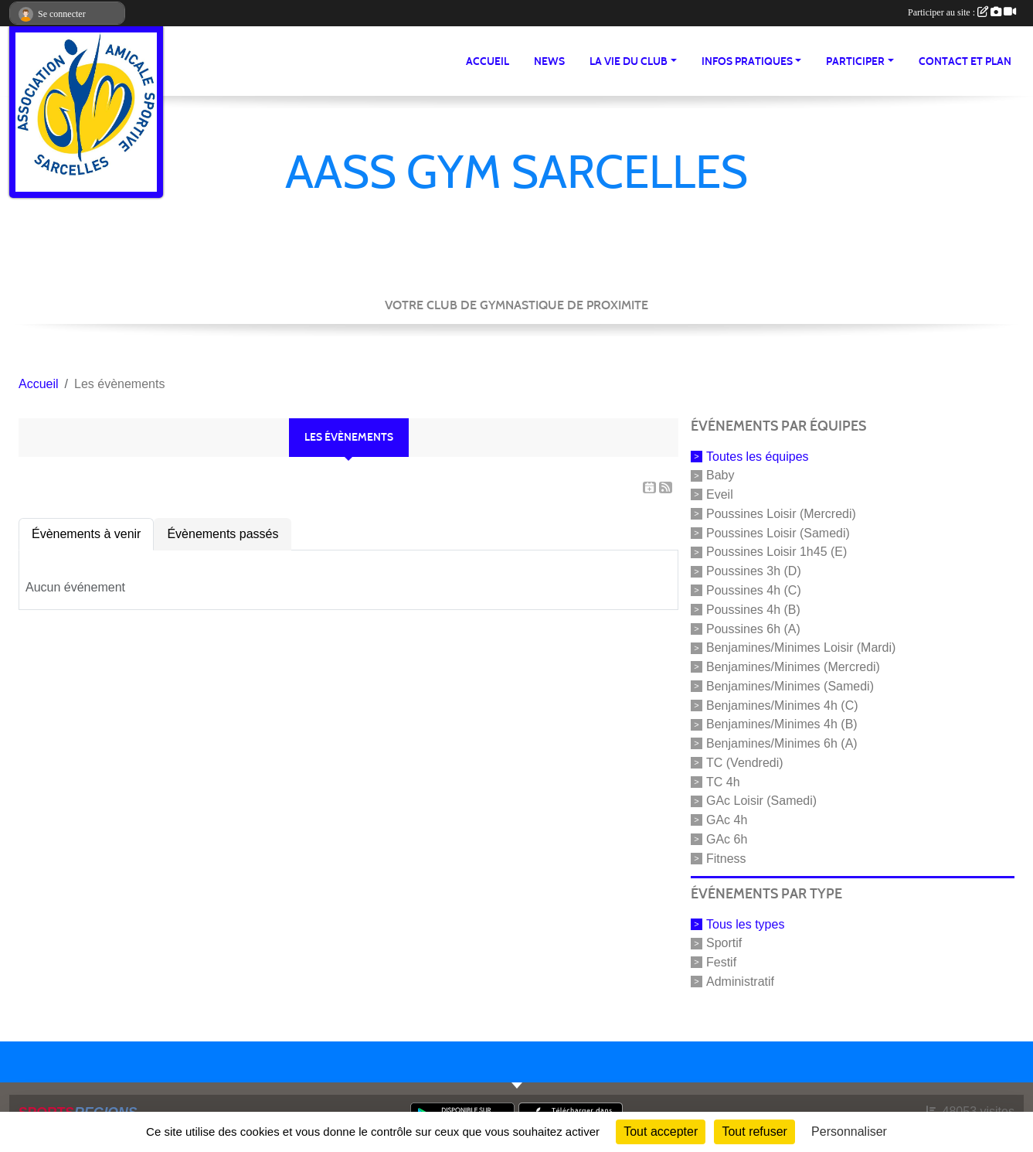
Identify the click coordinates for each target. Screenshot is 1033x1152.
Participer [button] (855, 61)
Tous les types (745, 923)
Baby (720, 475)
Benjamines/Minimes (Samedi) (790, 686)
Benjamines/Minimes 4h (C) (782, 704)
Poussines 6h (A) (753, 628)
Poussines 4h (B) (753, 609)
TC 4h (723, 781)
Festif (721, 962)
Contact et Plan (965, 61)
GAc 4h (726, 820)
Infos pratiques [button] (747, 61)
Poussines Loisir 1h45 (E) (776, 551)
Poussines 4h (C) (753, 590)
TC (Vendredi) (744, 762)
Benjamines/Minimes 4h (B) (782, 724)
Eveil (719, 494)
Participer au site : (962, 12)
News (549, 61)
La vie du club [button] (629, 61)
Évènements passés (222, 533)
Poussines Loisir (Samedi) (778, 532)
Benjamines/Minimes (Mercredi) (793, 666)
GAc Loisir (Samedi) (761, 800)
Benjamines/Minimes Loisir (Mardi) (800, 647)
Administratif (740, 981)
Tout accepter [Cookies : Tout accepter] (661, 1131)
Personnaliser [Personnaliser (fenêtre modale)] (849, 1131)
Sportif (724, 942)
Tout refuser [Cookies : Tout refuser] (754, 1131)
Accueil (487, 61)
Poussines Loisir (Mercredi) (781, 513)
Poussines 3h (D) (753, 571)
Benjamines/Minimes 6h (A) (782, 743)
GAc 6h (726, 839)
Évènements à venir (86, 533)
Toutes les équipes (757, 455)
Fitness (726, 858)
